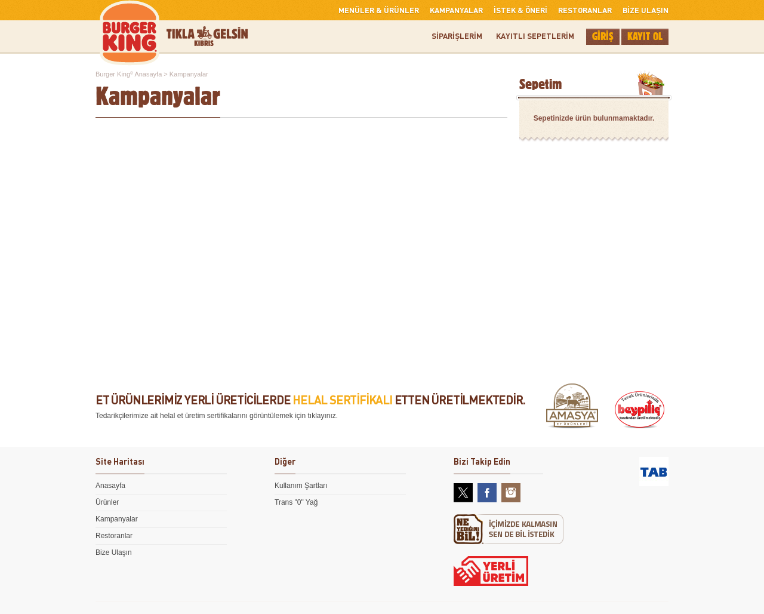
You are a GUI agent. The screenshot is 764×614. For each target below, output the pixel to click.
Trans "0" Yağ (296, 502)
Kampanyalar (117, 519)
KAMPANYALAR (456, 10)
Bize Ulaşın (114, 552)
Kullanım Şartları (301, 485)
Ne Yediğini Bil (508, 529)
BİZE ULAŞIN (645, 10)
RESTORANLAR (585, 10)
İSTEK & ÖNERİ (520, 10)
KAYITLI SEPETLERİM (535, 35)
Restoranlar (114, 536)
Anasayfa (110, 485)
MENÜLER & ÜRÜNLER (378, 10)
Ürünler (107, 502)
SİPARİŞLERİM (457, 35)
